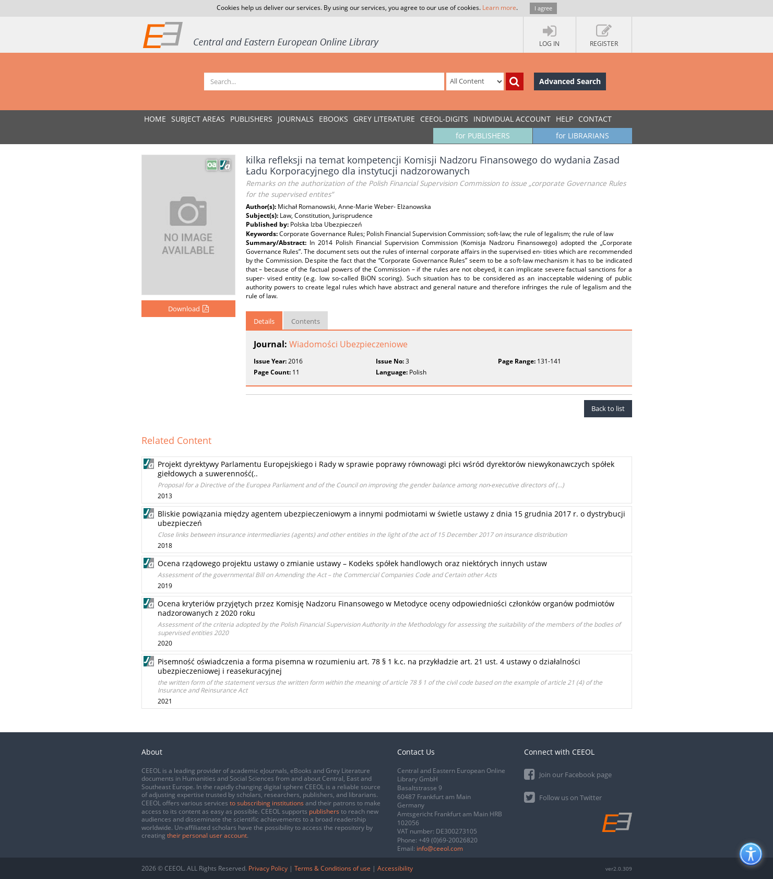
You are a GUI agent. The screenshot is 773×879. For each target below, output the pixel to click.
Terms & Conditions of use (332, 868)
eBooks (333, 119)
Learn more (499, 7)
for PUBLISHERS (483, 135)
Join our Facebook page (568, 773)
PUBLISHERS (251, 119)
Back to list (608, 408)
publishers (324, 811)
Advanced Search (570, 81)
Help (564, 119)
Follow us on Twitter (563, 796)
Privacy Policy (268, 868)
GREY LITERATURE (384, 119)
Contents (305, 321)
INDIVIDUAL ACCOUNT (512, 119)
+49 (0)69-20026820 (448, 840)
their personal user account (207, 835)
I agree (543, 8)
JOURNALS (296, 119)
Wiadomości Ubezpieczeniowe (348, 344)
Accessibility (395, 868)
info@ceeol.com (440, 848)
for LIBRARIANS (582, 135)
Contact (595, 119)
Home (155, 119)
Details (264, 321)
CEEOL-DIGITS (444, 119)
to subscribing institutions (267, 803)
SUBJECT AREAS (198, 119)
